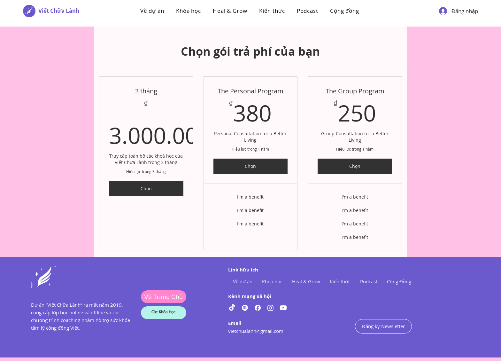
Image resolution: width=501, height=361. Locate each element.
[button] (188, 11)
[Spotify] (245, 308)
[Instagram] (270, 308)
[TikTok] (232, 308)
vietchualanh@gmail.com (255, 331)
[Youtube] (283, 308)
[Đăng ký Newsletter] (383, 326)
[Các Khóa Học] (163, 312)
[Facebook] (258, 308)
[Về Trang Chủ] (163, 296)
